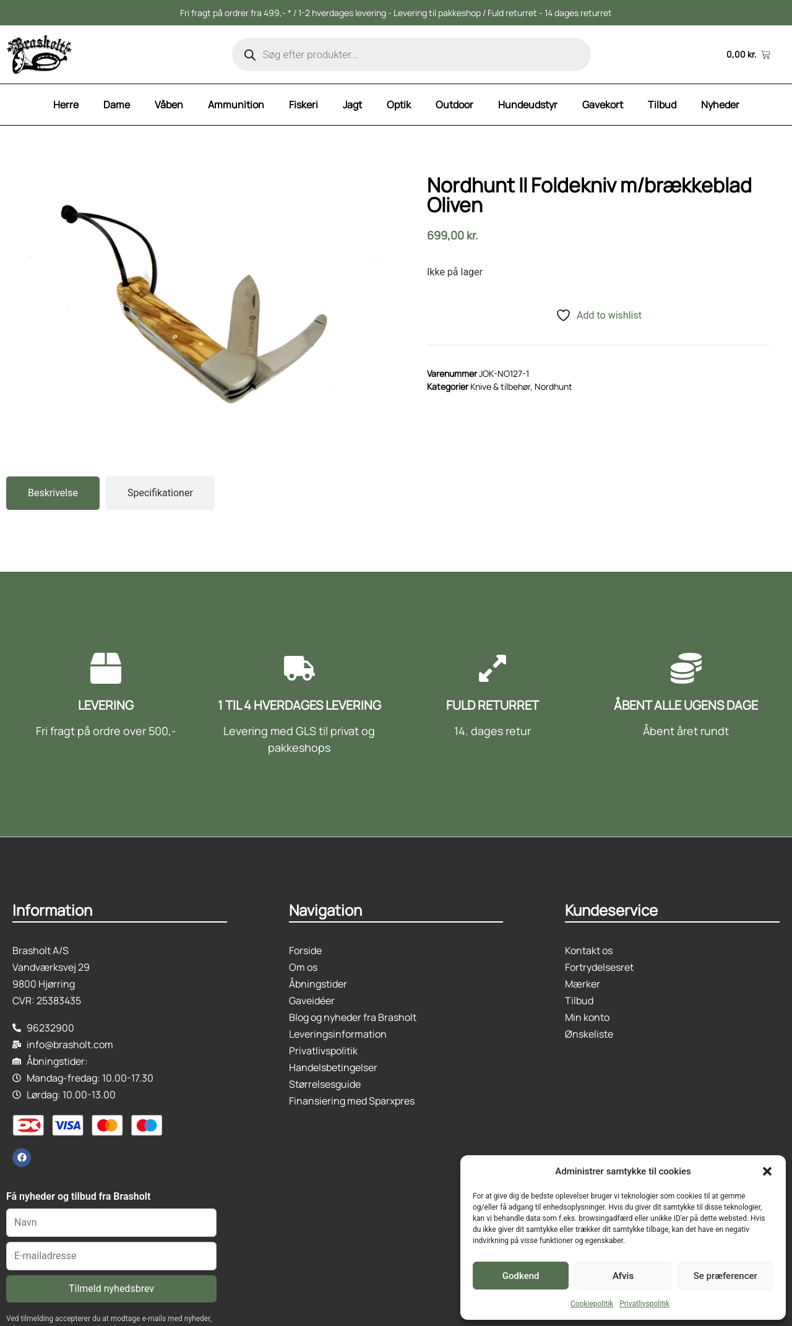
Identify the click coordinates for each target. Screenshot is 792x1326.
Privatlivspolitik (644, 1303)
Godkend (521, 1275)
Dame (116, 104)
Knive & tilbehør (500, 386)
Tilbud (662, 104)
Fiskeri (303, 104)
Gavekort (602, 104)
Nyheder (720, 104)
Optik (399, 104)
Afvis (623, 1275)
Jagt (352, 104)
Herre (66, 104)
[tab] (53, 493)
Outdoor (454, 104)
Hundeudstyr (527, 104)
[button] (767, 1171)
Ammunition (236, 104)
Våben (169, 104)
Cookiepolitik (591, 1303)
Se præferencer (725, 1275)
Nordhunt (553, 386)
